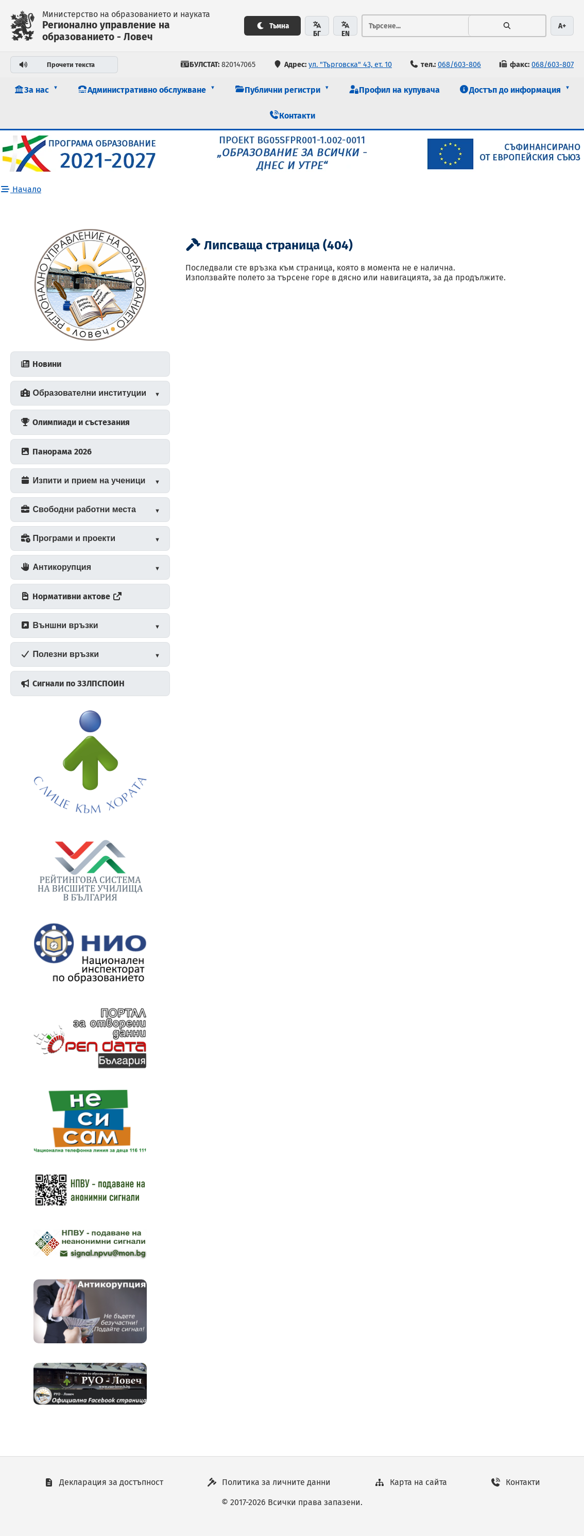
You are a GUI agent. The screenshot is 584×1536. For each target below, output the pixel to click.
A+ (562, 26)
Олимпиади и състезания (75, 422)
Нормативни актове (71, 596)
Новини (40, 364)
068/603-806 (459, 64)
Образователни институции (83, 393)
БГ (317, 28)
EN (345, 28)
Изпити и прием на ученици (82, 480)
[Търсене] (506, 25)
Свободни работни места (78, 509)
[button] (36, 90)
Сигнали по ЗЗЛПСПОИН (72, 683)
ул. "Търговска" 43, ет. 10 (350, 64)
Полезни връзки (59, 654)
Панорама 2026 (56, 452)
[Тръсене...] (415, 25)
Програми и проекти (67, 538)
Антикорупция (55, 567)
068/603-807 (552, 64)
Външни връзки (59, 625)
